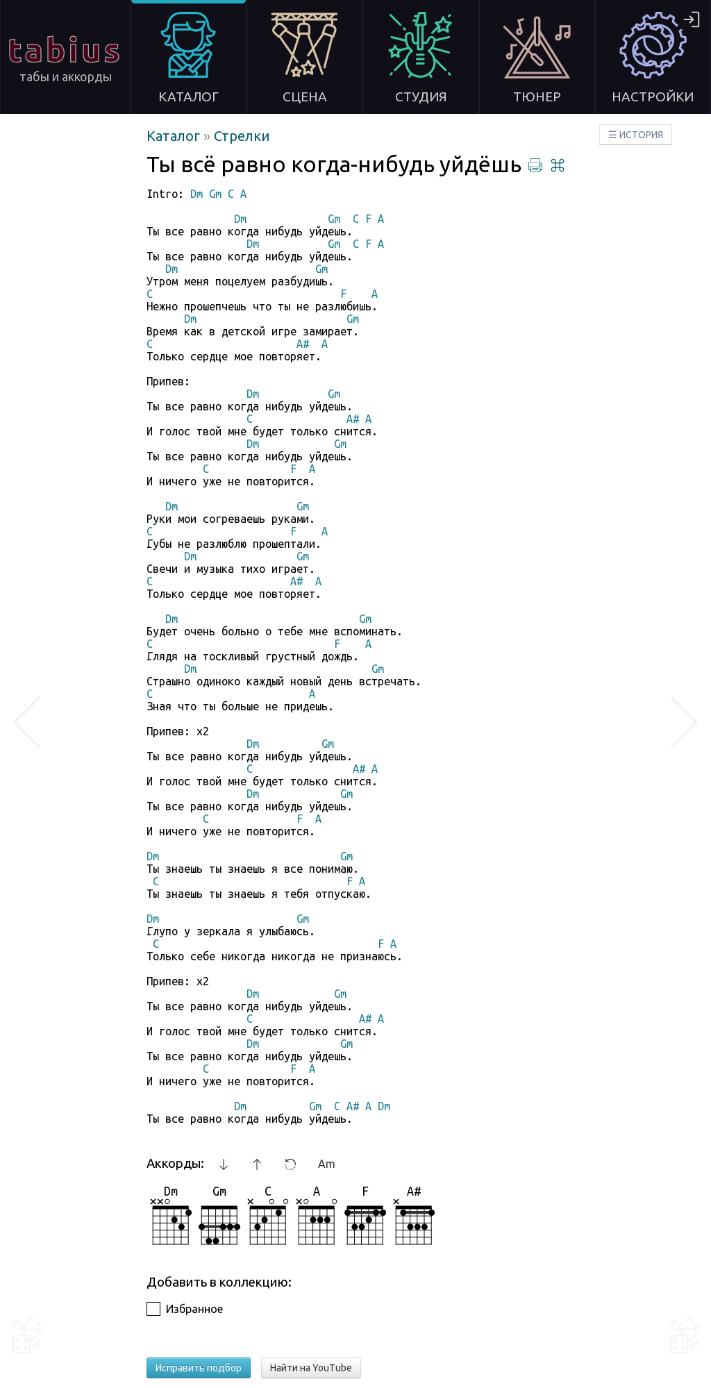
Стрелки (242, 136)
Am (326, 1163)
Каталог (175, 136)
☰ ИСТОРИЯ (635, 134)
